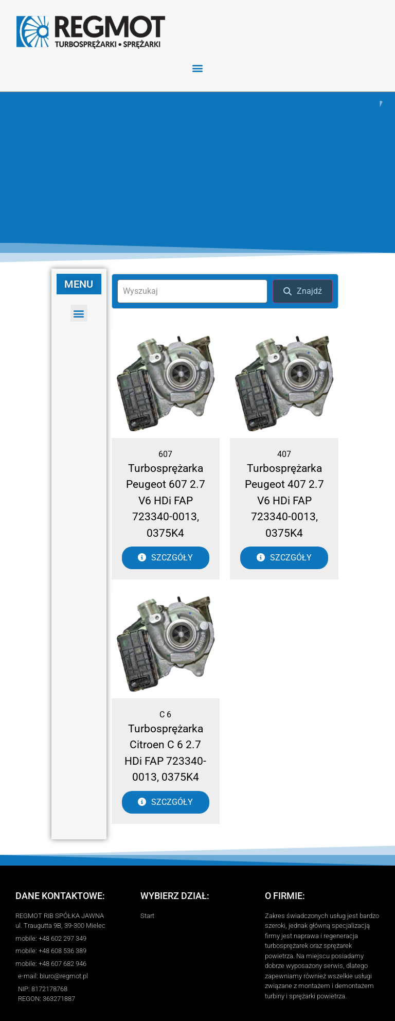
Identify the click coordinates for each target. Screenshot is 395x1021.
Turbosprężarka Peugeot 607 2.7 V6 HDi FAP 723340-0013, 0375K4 (165, 498)
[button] (197, 67)
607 (165, 451)
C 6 (165, 712)
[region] (197, 166)
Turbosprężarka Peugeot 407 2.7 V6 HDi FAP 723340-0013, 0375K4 (284, 498)
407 (284, 451)
